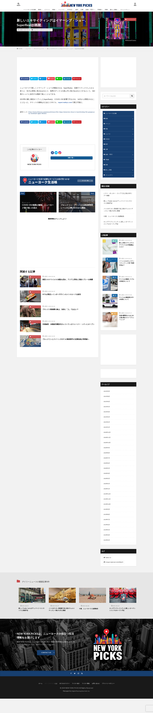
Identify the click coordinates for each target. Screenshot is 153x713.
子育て (115, 317)
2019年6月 (107, 537)
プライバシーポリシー (108, 698)
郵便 (115, 281)
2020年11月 (108, 444)
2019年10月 (108, 515)
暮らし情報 (113, 9)
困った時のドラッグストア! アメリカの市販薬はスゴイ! (126, 249)
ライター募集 (86, 698)
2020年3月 (107, 488)
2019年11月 (108, 510)
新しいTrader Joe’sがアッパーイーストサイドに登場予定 (118, 206)
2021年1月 (107, 434)
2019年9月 (107, 521)
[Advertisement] (57, 65)
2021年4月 (107, 417)
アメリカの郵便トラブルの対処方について (126, 285)
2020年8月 (107, 461)
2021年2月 (107, 428)
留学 (76, 9)
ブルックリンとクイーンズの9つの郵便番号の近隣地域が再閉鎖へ (68, 340)
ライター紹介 (108, 377)
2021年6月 (107, 406)
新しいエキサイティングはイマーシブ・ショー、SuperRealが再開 (65, 48)
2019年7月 (107, 532)
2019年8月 (107, 526)
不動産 (99, 9)
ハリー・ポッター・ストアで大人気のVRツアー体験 (118, 198)
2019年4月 (107, 548)
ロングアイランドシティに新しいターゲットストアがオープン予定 (118, 227)
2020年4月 (107, 483)
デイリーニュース (45, 30)
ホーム (40, 698)
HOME (20, 48)
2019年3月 (107, 553)
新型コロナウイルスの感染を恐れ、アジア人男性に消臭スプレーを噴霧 (67, 280)
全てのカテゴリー (65, 698)
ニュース (61, 9)
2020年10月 (108, 450)
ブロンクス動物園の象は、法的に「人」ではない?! (63, 309)
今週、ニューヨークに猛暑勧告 (114, 220)
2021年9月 (107, 395)
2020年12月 (108, 439)
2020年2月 (107, 493)
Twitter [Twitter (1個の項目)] (108, 571)
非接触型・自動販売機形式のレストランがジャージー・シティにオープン (67, 325)
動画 (106, 119)
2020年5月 (107, 477)
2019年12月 (108, 504)
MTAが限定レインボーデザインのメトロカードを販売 (65, 294)
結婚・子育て (90, 9)
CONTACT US (46, 667)
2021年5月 (107, 412)
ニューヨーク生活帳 (29, 9)
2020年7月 (107, 466)
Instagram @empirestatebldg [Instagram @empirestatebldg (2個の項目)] (114, 575)
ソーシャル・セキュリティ (111, 263)
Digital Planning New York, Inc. (81, 705)
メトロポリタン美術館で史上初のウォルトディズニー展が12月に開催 (118, 214)
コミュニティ (124, 9)
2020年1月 (107, 499)
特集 (53, 9)
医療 (106, 9)
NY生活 (69, 9)
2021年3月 (107, 423)
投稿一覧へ (71, 159)
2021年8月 (107, 401)
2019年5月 (107, 542)
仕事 (82, 9)
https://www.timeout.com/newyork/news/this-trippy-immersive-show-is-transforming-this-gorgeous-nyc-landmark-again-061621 (61, 112)
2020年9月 (107, 455)
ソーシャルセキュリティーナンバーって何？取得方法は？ (126, 267)
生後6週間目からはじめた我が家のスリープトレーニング (126, 322)
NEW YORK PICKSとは (51, 698)
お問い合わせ (96, 698)
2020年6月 (107, 472)
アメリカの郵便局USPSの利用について (126, 303)
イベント (47, 9)
